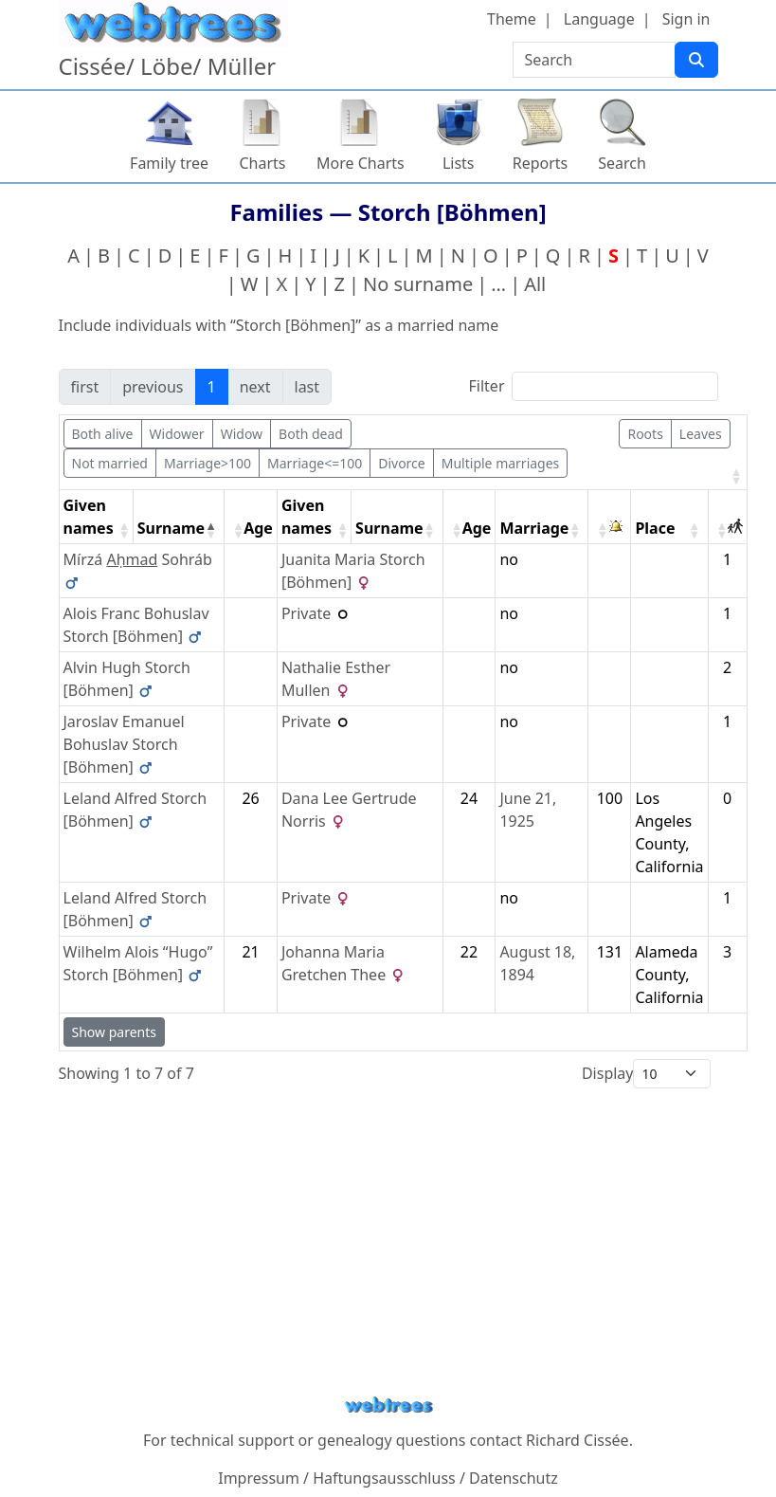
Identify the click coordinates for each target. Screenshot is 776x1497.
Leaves (700, 434)
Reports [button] (540, 163)
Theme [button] (511, 19)
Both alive (103, 434)
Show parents (114, 1032)
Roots (644, 434)
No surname (418, 284)
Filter (487, 385)
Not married (110, 463)
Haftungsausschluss (384, 1478)
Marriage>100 (207, 463)
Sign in (686, 19)
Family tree (169, 163)
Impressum (258, 1478)
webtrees (388, 1405)
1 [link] (212, 386)
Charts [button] (263, 163)
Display (608, 1073)
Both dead (311, 434)
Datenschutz (513, 1478)
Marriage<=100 (314, 463)
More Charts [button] (360, 163)
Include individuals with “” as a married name (279, 325)
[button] (735, 475)
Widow (241, 434)
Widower (177, 434)
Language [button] (599, 19)
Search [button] (622, 163)
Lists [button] (458, 163)
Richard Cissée (577, 1440)
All (535, 284)
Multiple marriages (501, 463)
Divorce (401, 463)
